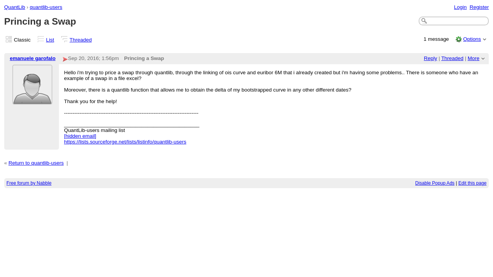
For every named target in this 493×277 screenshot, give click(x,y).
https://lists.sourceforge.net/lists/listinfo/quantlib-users (125, 142)
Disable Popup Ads (434, 183)
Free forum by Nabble (29, 183)
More (474, 58)
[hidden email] (80, 136)
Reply (430, 58)
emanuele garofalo (32, 58)
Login (460, 7)
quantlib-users (46, 7)
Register (479, 7)
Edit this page (472, 183)
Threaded (81, 40)
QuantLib (14, 7)
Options (472, 39)
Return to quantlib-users (36, 163)
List (50, 40)
